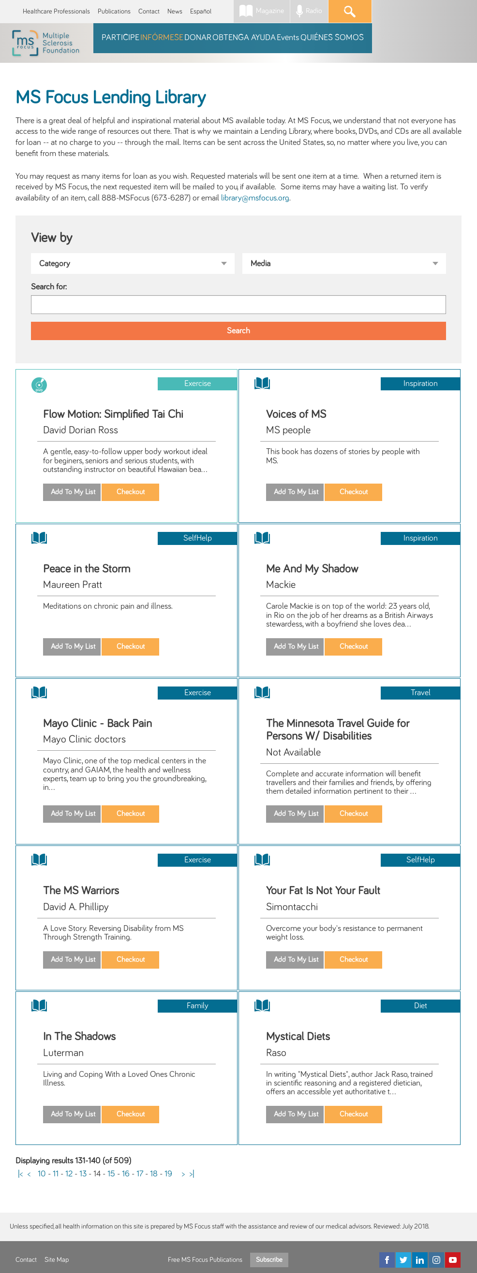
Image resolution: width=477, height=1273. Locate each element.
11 (56, 1174)
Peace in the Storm (86, 569)
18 (154, 1174)
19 (168, 1174)
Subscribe (269, 1260)
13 (83, 1174)
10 (42, 1174)
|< (20, 1174)
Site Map (57, 1260)
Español (200, 11)
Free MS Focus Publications (205, 1260)
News (174, 11)
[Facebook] (387, 1260)
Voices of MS (296, 414)
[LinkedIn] (420, 1260)
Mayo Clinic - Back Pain (97, 723)
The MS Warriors (81, 891)
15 (111, 1174)
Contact (149, 11)
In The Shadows (79, 1037)
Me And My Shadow (312, 569)
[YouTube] (453, 1260)
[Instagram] (436, 1260)
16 (126, 1174)
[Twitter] (403, 1260)
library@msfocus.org (255, 198)
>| (192, 1174)
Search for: (49, 287)
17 (139, 1174)
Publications (114, 11)
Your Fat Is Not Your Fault (323, 891)
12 (69, 1174)
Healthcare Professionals (56, 11)
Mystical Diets (298, 1037)
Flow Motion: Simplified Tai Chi (113, 414)
